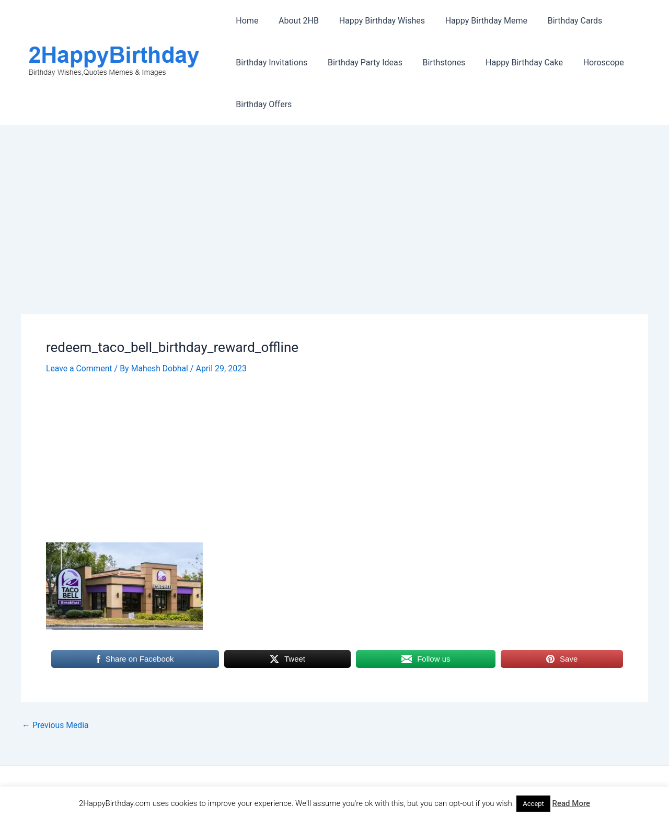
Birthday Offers (262, 104)
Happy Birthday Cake (512, 62)
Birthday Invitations (270, 62)
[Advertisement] (334, 237)
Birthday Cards (559, 21)
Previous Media (56, 725)
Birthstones (435, 62)
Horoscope (588, 62)
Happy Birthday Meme (474, 21)
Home (245, 21)
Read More (571, 803)
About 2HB (293, 21)
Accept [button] (533, 804)
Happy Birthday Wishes (373, 21)
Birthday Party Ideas (359, 62)
